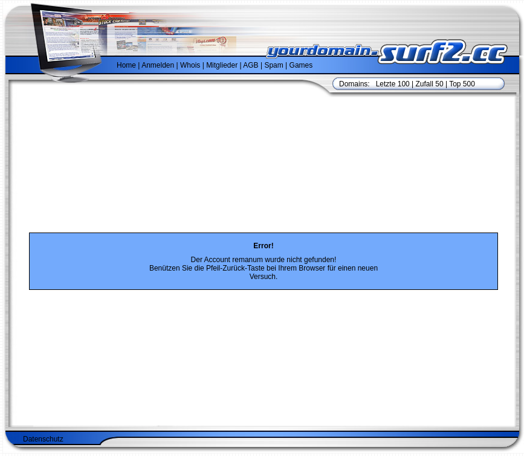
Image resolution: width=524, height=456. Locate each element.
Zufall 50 (430, 84)
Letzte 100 (393, 84)
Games (301, 65)
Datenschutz (43, 439)
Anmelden (157, 65)
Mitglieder (222, 65)
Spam (273, 65)
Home (126, 65)
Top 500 (462, 84)
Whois (190, 65)
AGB (250, 65)
